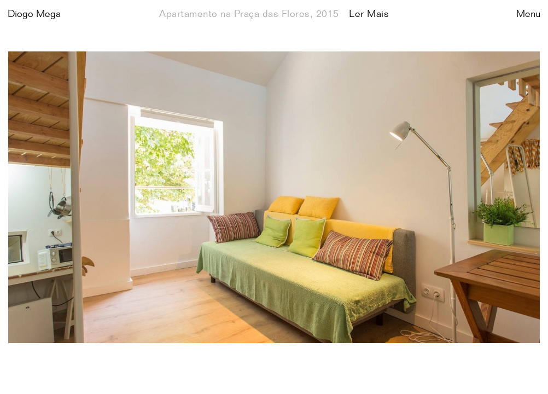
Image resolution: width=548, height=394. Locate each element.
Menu (528, 14)
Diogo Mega (34, 14)
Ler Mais (369, 14)
